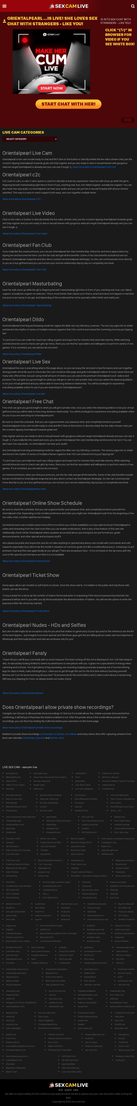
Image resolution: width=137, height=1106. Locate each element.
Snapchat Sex (12, 994)
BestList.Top (12, 1012)
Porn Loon (43, 1016)
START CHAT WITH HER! (68, 104)
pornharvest (12, 955)
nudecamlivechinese (124, 828)
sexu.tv (52, 994)
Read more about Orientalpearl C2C (21, 199)
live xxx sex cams (90, 890)
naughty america (39, 955)
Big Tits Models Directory (50, 860)
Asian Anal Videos (54, 977)
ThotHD (44, 850)
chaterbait (11, 832)
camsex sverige (122, 824)
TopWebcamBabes (87, 991)
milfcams (114, 998)
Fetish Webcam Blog (88, 1016)
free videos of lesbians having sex (118, 838)
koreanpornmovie (92, 951)
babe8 (81, 1024)
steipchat (119, 937)
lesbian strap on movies (59, 1038)
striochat (86, 882)
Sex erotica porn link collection (21, 816)
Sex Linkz (10, 919)
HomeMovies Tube (119, 1002)
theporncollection (94, 1046)
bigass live (11, 925)
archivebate (46, 734)
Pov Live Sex (88, 816)
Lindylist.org (108, 788)
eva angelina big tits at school (20, 1046)
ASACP (68, 1090)
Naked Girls (89, 973)
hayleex (10, 929)
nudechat (123, 1042)
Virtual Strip (11, 875)
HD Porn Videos (123, 955)
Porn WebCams (50, 897)
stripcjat (114, 890)
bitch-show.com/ (14, 799)
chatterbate (64, 963)
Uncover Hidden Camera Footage (118, 781)
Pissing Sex (11, 810)
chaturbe (65, 911)
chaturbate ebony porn (17, 969)
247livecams (107, 854)
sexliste (62, 947)
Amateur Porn (81, 810)
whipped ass (52, 828)
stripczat (10, 1016)
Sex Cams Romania (40, 951)
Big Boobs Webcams (16, 1067)
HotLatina (119, 1016)
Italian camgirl (12, 980)
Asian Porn (11, 781)
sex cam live (91, 1050)
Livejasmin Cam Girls (125, 1012)
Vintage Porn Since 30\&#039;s (21, 1002)
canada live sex (89, 897)
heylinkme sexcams (97, 904)
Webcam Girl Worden (16, 868)
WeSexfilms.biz (13, 777)
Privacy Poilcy (93, 907)
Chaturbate (28, 737)
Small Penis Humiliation (49, 1028)
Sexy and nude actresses (58, 820)
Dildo (21, 354)
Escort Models (122, 941)
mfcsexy (10, 788)
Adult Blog (51, 824)
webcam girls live (109, 850)
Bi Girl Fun (89, 955)
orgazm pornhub (90, 824)
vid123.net (11, 1034)
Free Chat (24, 488)
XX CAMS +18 (124, 907)
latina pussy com (126, 1050)
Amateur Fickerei (126, 919)
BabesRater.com (14, 959)
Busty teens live (123, 875)
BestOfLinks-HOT (14, 947)
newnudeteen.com (15, 1006)
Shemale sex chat (95, 929)
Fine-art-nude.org (70, 1067)
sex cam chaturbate (15, 911)
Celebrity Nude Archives (18, 864)
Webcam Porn (47, 937)
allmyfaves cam (56, 1006)
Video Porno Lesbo (15, 785)
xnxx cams (116, 802)
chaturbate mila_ (118, 991)
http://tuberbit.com (55, 984)
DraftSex (91, 925)
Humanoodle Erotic (125, 947)
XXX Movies (11, 802)
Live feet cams (13, 951)
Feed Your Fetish (67, 951)
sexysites (65, 907)
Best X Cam (11, 1071)
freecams (120, 872)
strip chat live (77, 854)
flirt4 (33, 959)
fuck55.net (120, 1024)
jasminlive (80, 781)
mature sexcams (43, 915)
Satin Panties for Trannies (18, 850)
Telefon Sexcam (56, 1034)
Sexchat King (12, 897)
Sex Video (40, 907)
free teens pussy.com (97, 919)
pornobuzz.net (125, 980)
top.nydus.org (40, 773)
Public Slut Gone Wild (51, 842)
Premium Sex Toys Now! (59, 1050)
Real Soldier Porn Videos (18, 941)
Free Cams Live (78, 864)
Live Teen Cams (83, 785)
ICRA (75, 1090)
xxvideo (85, 828)
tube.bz (78, 806)
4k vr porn (53, 1042)
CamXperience (50, 890)
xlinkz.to (120, 963)
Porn (77, 777)
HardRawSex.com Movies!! (18, 886)
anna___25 (116, 810)
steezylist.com (13, 991)
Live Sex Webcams (120, 795)
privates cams (93, 937)
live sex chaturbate (49, 802)
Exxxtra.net (121, 864)
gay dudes (51, 816)
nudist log (40, 904)
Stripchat (40, 737)
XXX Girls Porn (69, 1056)
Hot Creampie (12, 893)
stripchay (65, 915)
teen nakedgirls (13, 1028)
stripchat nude (78, 846)
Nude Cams (39, 785)
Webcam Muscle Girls (16, 806)
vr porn (43, 806)
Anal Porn (39, 911)
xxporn (38, 919)
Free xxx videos (126, 911)
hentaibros (123, 1034)
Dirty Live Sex (65, 959)
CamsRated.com (14, 1060)
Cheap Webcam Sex (95, 1034)
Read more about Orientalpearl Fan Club (24, 269)
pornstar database (84, 788)
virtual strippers (89, 893)
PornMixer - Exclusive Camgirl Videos (89, 875)
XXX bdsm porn (89, 832)
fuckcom (89, 1038)
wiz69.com (45, 929)
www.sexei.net (85, 1028)
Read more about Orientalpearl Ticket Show (25, 610)
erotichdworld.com (52, 886)
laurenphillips (68, 1064)
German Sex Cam (69, 904)
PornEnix (10, 963)
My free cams (57, 737)
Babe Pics (106, 846)
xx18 (120, 977)
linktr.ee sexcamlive (87, 1002)
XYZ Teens (123, 915)
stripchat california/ (49, 799)
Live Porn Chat (66, 955)
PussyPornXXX (13, 838)
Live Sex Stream (48, 846)
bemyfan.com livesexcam (122, 886)
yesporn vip (44, 872)
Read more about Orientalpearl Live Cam (94, 166)
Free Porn (11, 1038)
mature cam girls (118, 882)
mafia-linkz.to (108, 785)
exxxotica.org (55, 998)
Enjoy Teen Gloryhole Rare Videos (50, 777)
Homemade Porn (95, 915)
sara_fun (10, 1020)
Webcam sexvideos (125, 860)
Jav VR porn (80, 795)
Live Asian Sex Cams (72, 1071)
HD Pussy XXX (13, 890)
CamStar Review (14, 933)
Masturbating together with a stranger (58, 933)
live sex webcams (42, 781)
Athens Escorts (13, 904)
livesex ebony (12, 1042)
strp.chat (119, 1020)
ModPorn (10, 907)
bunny (121, 1038)
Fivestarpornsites (86, 1012)
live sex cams (46, 810)
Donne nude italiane (125, 933)
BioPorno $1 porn (110, 777)
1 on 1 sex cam (45, 864)
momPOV (10, 882)
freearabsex (90, 977)
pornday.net (12, 773)
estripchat (45, 854)
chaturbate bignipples (56, 969)
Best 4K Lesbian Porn (81, 842)
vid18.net (10, 998)
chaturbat (86, 886)
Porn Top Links (121, 832)
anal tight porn (91, 969)
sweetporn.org (108, 842)
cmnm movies (122, 868)
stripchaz (65, 919)
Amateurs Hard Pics (125, 1056)
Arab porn (120, 1060)
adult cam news (122, 929)
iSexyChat (82, 1006)
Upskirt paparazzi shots (95, 963)
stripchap (10, 828)
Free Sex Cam (13, 860)
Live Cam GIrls (13, 854)
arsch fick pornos (57, 991)
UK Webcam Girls (70, 1060)
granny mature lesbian (51, 795)
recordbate (71, 734)
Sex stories (89, 980)
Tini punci (79, 802)
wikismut (91, 911)
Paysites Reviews (39, 963)
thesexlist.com (53, 832)
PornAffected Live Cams (122, 806)
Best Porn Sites (78, 850)
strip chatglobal (45, 1020)
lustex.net (83, 1020)
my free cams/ (125, 973)
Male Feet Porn (55, 1046)
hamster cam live (92, 984)
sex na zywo (91, 1042)
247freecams (12, 846)
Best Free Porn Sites (56, 980)
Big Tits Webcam (126, 904)
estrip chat (43, 875)
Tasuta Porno (12, 977)
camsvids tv (80, 773)
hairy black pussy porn (17, 1056)
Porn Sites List (117, 994)
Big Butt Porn (52, 973)
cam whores (122, 951)
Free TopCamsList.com (93, 820)
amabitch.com (55, 1002)
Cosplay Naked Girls (47, 1024)
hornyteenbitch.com (16, 1050)
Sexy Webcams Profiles (86, 799)
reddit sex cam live (96, 933)
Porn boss (89, 959)
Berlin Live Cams (48, 838)
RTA (61, 1090)
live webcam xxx (14, 795)
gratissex (88, 947)
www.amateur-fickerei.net (122, 1006)
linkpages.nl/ (44, 868)
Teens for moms (123, 925)
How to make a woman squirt (57, 882)
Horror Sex (123, 1046)
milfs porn (38, 788)
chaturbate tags (13, 820)
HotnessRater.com (15, 824)
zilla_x (46, 893)
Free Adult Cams (122, 820)
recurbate (59, 734)
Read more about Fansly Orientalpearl (22, 693)
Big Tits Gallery (78, 838)
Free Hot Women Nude (51, 925)
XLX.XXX (120, 959)
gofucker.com (121, 1028)
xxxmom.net (12, 1024)
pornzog (114, 897)
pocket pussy (93, 941)
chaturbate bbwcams (16, 973)
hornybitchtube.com (87, 994)
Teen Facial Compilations (123, 799)
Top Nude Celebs (126, 969)
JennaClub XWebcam (50, 941)
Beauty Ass (119, 816)
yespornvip (11, 915)
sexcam (10, 842)
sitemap (75, 868)
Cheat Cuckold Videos (81, 872)
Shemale (10, 1064)
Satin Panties (12, 872)
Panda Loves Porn (15, 937)
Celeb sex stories (110, 773)
